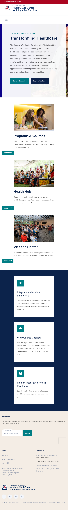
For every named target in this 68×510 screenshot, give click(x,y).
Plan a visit (7, 261)
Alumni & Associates (8, 459)
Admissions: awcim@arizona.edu (46, 455)
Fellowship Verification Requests (46, 465)
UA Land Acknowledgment (10, 473)
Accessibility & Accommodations (12, 468)
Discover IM (7, 208)
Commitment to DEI (8, 471)
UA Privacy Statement (9, 475)
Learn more (7, 153)
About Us (5, 455)
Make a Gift (5, 463)
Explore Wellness (39, 81)
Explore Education (19, 81)
